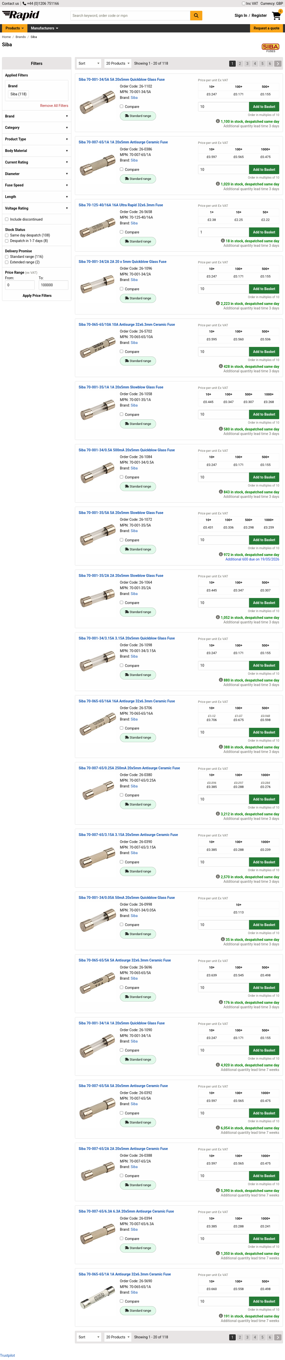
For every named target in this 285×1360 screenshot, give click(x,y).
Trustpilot (7, 1355)
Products (13, 28)
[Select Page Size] (118, 63)
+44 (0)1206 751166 (41, 4)
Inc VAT (250, 3)
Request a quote (266, 28)
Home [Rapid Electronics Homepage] (7, 37)
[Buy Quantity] (223, 106)
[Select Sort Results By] (89, 63)
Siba (134, 98)
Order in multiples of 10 (263, 115)
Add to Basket (264, 107)
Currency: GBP (272, 3)
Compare (129, 107)
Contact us (10, 4)
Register (259, 15)
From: (11, 278)
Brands (21, 37)
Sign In (241, 15)
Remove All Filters (54, 105)
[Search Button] (196, 15)
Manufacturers (42, 28)
